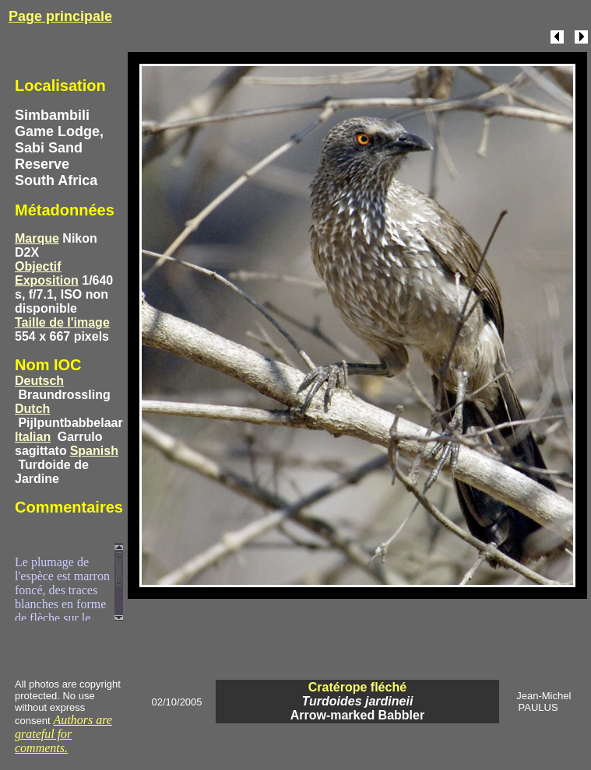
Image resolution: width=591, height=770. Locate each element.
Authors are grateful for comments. (63, 733)
